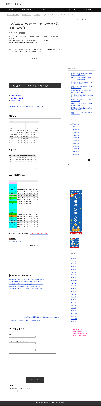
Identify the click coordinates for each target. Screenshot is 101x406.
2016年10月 (74, 286)
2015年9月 (73, 322)
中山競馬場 (76, 135)
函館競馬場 (76, 154)
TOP (13, 15)
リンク (43, 10)
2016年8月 (73, 291)
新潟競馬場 (76, 146)
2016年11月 (74, 283)
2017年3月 (73, 272)
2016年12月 (74, 280)
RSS (58, 10)
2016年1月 (73, 311)
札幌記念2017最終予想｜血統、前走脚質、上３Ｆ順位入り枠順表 (26, 280)
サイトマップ (72, 10)
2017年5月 (73, 267)
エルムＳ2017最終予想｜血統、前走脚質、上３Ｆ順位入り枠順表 (26, 288)
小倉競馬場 (76, 149)
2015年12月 (74, 314)
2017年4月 (73, 269)
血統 (74, 127)
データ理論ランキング (28, 10)
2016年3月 (73, 305)
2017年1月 (73, 278)
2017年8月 (73, 258)
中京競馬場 (76, 141)
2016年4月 (73, 303)
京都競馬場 (76, 132)
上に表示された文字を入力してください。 (20, 389)
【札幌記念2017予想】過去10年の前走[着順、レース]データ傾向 (26, 284)
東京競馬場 (76, 130)
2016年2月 (73, 308)
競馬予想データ (75, 124)
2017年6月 (73, 264)
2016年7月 (73, 294)
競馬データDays (16, 4)
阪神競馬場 (76, 138)
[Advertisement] (35, 69)
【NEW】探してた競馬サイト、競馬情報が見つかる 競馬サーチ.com (27, 107)
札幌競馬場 (21, 33)
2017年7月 (73, 261)
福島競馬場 (76, 143)
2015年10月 (74, 319)
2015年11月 (74, 316)
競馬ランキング (13, 10)
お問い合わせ (87, 10)
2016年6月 (73, 297)
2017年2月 (73, 275)
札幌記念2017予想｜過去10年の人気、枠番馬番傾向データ (24, 286)
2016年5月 (73, 300)
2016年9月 (73, 289)
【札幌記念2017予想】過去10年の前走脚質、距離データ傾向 (25, 282)
